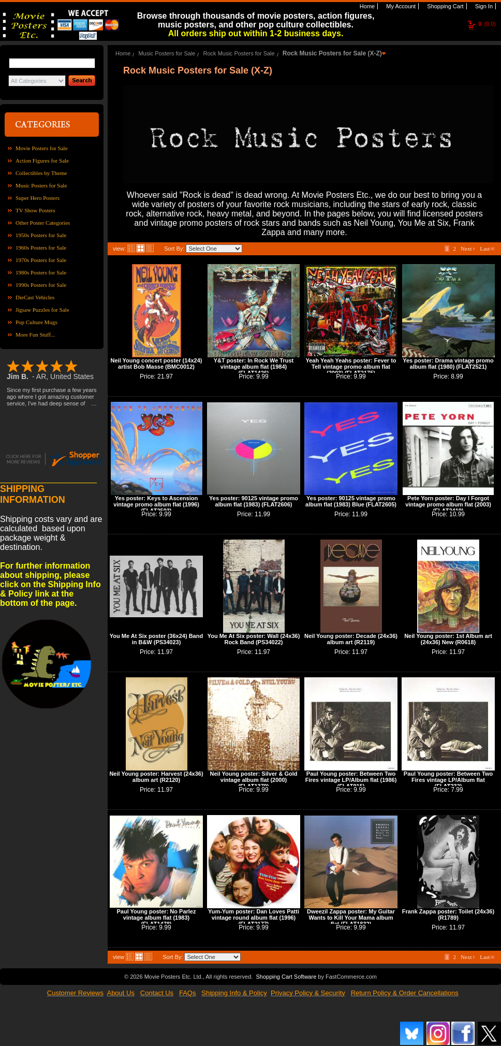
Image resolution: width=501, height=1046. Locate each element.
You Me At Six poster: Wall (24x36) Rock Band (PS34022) (254, 639)
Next (468, 248)
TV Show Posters (35, 210)
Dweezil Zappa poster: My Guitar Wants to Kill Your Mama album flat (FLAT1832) (351, 917)
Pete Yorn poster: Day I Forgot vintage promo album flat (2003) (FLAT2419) (448, 504)
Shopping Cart (444, 6)
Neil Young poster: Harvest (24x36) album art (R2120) (156, 777)
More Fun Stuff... (35, 334)
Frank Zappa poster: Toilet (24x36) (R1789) (448, 914)
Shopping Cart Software (286, 977)
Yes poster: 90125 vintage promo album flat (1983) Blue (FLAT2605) (350, 501)
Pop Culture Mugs (36, 322)
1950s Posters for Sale (41, 235)
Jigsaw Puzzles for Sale (42, 310)
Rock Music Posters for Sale (239, 53)
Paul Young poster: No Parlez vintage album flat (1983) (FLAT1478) (156, 917)
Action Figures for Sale (42, 160)
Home (366, 6)
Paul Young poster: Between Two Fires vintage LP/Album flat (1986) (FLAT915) (351, 780)
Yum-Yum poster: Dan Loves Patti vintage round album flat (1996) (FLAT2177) (253, 917)
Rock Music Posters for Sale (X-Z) (332, 53)
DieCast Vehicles (35, 297)
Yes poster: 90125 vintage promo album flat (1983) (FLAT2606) (253, 501)
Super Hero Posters (38, 198)
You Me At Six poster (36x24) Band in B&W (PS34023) (156, 639)
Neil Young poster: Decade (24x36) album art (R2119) (350, 639)
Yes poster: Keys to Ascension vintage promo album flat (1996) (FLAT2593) (156, 504)
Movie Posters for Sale (42, 148)
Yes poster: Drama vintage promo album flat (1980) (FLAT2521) (448, 363)
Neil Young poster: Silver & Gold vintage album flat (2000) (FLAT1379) (254, 780)
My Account (400, 6)
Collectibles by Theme (41, 173)
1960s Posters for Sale (41, 247)
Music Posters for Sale (41, 185)
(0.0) (487, 24)
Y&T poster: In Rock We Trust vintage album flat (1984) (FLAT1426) (253, 366)
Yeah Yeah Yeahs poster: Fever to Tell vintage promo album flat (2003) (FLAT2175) (350, 366)
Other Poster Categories (43, 223)
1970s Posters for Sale (41, 260)
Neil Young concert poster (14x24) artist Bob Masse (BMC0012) (156, 363)
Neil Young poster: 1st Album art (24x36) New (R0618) (448, 639)
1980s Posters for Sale (41, 272)
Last (487, 248)
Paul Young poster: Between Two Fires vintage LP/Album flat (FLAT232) (448, 780)
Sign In (483, 6)
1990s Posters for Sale (41, 285)
